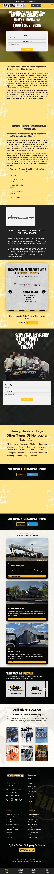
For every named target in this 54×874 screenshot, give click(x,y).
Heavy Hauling (10, 827)
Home (29, 778)
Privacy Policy (26, 861)
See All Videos (27, 619)
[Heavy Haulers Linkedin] (20, 799)
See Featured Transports (27, 576)
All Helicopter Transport (17, 444)
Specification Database (33, 791)
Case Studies (31, 796)
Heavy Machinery (32, 824)
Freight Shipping (10, 822)
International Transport (12, 829)
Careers (30, 799)
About (29, 781)
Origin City (27, 35)
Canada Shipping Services (12, 814)
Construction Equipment (34, 822)
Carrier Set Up (39, 861)
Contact (30, 783)
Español (30, 801)
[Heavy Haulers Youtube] (16, 799)
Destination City (27, 41)
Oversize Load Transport (12, 834)
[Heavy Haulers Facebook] (7, 799)
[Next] (44, 292)
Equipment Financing (14, 795)
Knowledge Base (32, 788)
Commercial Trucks (32, 819)
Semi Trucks (31, 834)
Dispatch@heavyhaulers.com (16, 789)
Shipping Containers (33, 837)
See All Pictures (27, 662)
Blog (29, 794)
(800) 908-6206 (36, 5)
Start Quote (21, 474)
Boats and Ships (32, 816)
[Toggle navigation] (52, 5)
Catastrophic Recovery (12, 816)
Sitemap (33, 861)
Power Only (9, 837)
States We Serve (32, 786)
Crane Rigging (9, 819)
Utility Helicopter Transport (27, 455)
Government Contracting (12, 824)
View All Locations (13, 785)
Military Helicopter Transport (31, 447)
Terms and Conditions (16, 861)
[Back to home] (13, 5)
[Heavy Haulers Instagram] (12, 799)
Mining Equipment (32, 827)
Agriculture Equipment (33, 814)
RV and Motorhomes (33, 832)
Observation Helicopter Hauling (21, 450)
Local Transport (10, 832)
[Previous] (10, 292)
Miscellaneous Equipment (34, 829)
